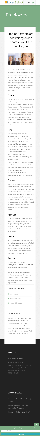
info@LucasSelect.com (15, 359)
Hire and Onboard (16, 303)
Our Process (14, 294)
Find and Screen (15, 298)
